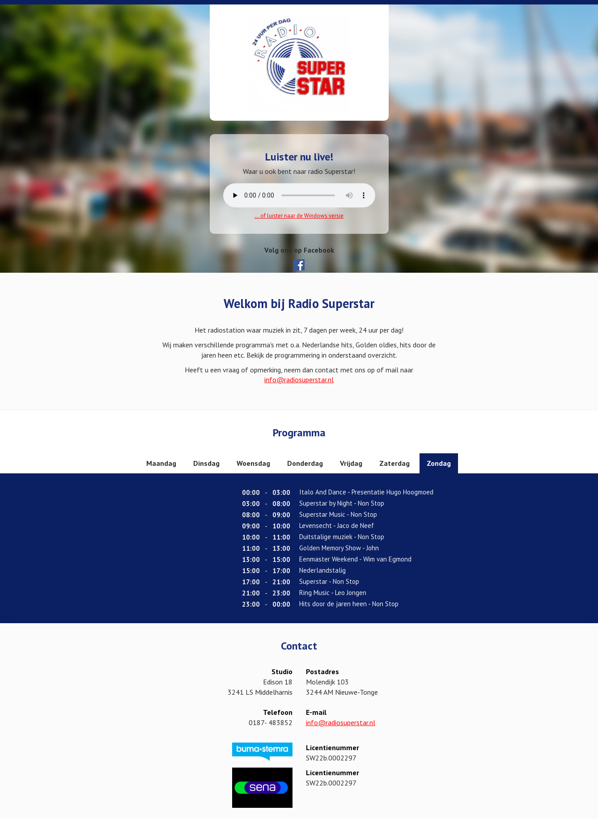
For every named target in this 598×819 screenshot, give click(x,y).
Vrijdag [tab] (351, 463)
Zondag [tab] (439, 463)
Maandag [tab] (161, 463)
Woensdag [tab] (253, 463)
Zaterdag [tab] (394, 463)
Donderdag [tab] (305, 463)
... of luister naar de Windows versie (299, 216)
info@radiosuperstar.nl (299, 379)
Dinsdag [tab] (206, 463)
